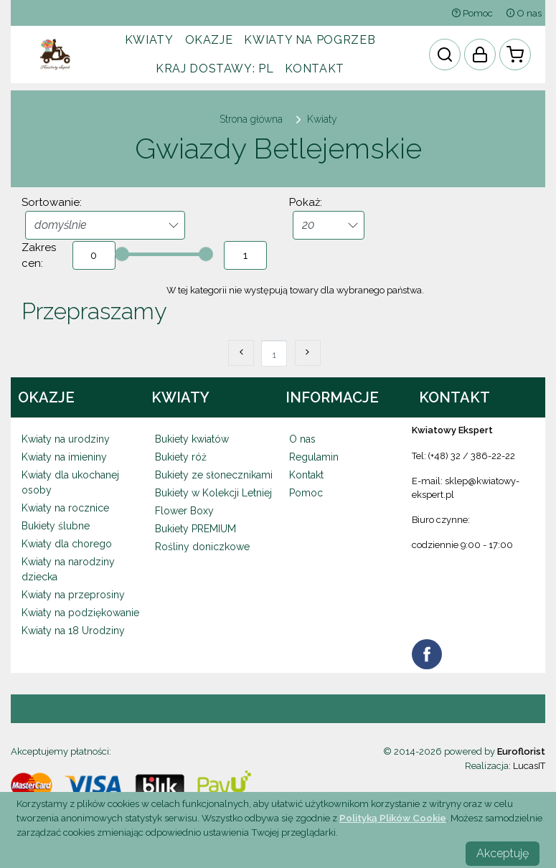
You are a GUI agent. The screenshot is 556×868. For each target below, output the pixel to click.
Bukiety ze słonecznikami (214, 475)
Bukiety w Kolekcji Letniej (213, 493)
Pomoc (472, 13)
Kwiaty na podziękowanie (80, 612)
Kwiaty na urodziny (66, 439)
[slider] (122, 254)
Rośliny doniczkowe (202, 546)
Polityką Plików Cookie (392, 818)
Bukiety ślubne (56, 526)
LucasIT (529, 765)
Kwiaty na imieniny (64, 457)
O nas (524, 13)
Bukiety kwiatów (192, 439)
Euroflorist (521, 751)
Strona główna (251, 119)
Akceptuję (502, 853)
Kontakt (314, 68)
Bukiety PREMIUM (195, 528)
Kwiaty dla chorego (67, 543)
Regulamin (314, 457)
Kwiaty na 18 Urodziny (73, 630)
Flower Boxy (184, 510)
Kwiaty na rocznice (65, 508)
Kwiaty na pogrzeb (309, 40)
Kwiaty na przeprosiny (73, 594)
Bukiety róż (181, 457)
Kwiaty (149, 40)
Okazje (209, 40)
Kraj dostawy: (214, 68)
